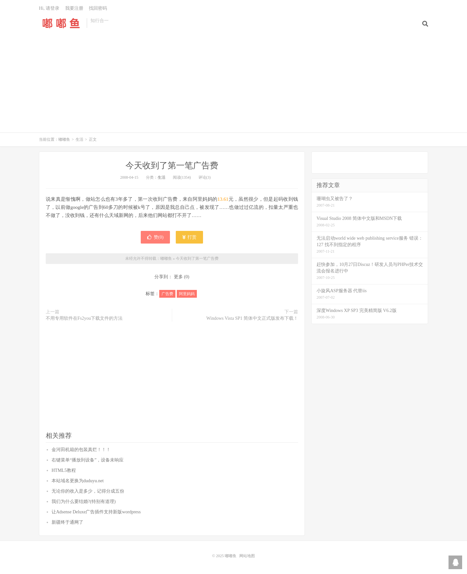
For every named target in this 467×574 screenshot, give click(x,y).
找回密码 (98, 8)
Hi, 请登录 (49, 8)
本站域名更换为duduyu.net (78, 480)
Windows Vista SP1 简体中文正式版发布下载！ (252, 318)
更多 (178, 276)
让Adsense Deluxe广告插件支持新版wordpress (96, 511)
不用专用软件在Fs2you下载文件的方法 (84, 318)
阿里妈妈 (187, 294)
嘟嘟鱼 (61, 23)
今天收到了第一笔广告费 (172, 165)
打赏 (189, 237)
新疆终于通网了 (67, 522)
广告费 (167, 294)
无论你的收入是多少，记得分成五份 (88, 491)
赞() (155, 237)
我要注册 (74, 8)
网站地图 (247, 556)
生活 (79, 139)
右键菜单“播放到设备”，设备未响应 (88, 460)
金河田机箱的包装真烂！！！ (81, 449)
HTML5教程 (64, 470)
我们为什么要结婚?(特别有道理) (84, 501)
